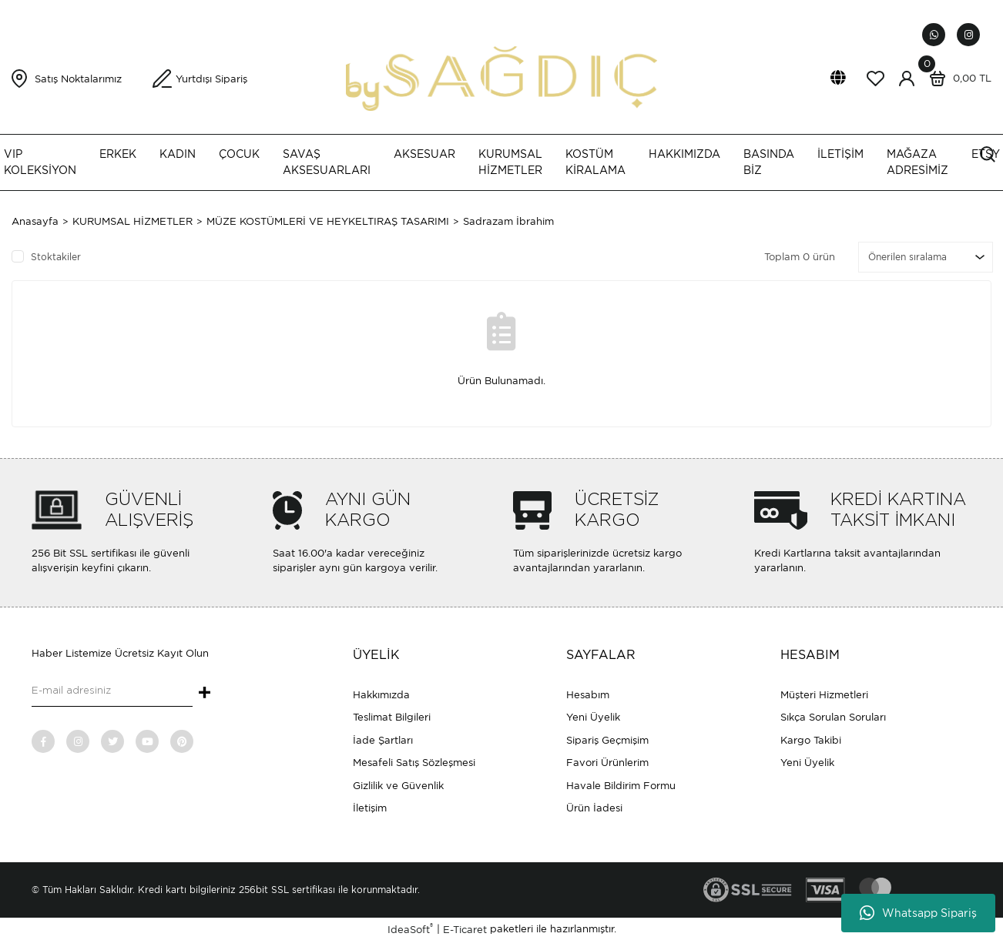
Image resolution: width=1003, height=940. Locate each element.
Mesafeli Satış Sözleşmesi (414, 762)
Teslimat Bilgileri (392, 717)
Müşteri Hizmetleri (824, 695)
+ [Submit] (204, 693)
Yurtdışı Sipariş (211, 79)
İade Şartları (383, 740)
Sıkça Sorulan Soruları (833, 717)
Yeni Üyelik (593, 717)
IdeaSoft (410, 928)
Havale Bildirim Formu (621, 785)
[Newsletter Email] (112, 691)
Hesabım (587, 695)
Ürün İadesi (594, 808)
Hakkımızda (381, 695)
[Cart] (956, 78)
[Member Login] (906, 78)
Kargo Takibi (810, 740)
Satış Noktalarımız (78, 79)
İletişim (370, 808)
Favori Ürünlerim (607, 762)
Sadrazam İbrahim (508, 221)
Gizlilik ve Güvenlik (398, 785)
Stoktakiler (56, 257)
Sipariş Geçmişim (607, 740)
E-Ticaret (465, 929)
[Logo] (501, 77)
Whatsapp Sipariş (918, 913)
